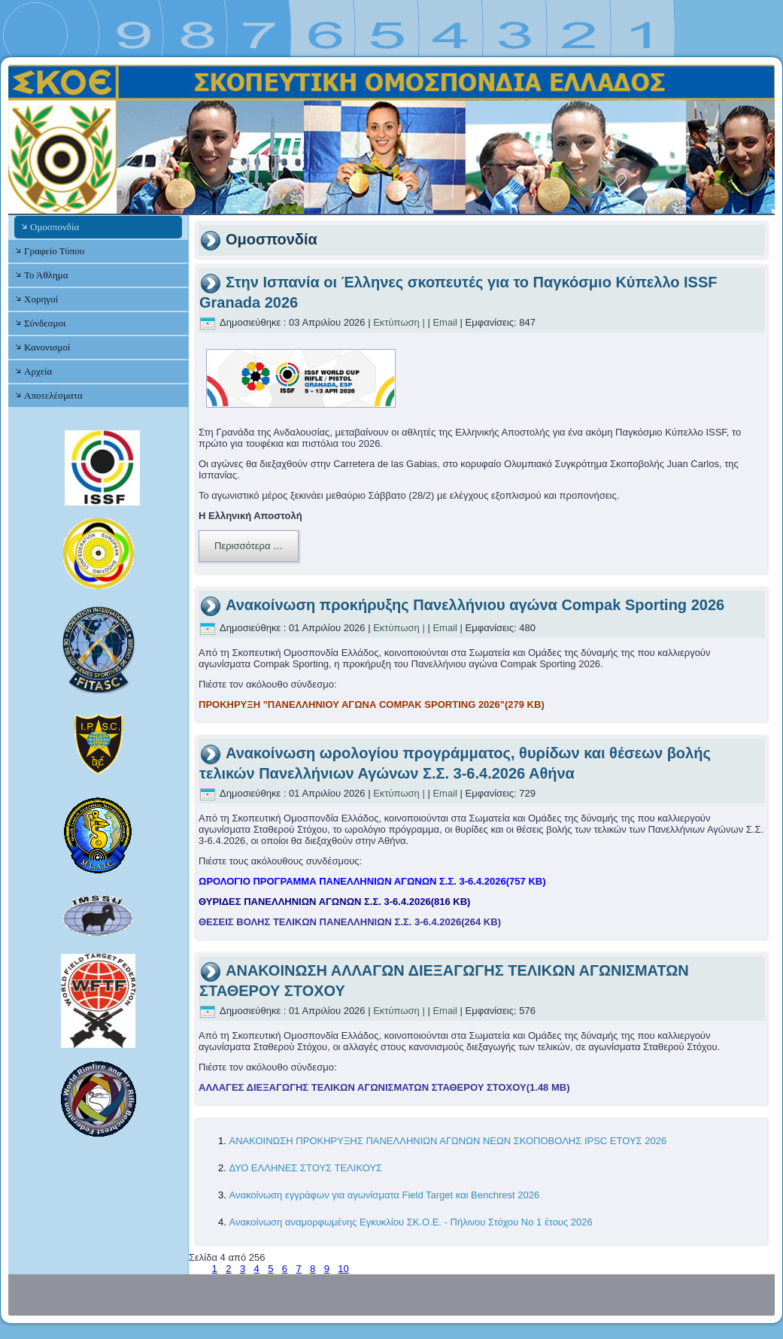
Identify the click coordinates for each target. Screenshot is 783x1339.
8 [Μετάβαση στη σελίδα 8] (312, 1268)
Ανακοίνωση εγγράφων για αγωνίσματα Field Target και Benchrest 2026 (384, 1195)
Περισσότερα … (248, 545)
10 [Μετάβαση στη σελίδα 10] (343, 1268)
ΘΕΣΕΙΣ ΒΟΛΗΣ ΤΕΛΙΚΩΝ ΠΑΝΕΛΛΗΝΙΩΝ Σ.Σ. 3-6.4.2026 (350, 922)
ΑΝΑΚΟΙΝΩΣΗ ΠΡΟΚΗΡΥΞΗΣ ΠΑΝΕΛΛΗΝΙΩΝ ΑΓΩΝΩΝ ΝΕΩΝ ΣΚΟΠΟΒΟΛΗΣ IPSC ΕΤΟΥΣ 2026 (447, 1140)
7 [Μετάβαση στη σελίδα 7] (298, 1268)
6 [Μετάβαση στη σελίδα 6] (284, 1268)
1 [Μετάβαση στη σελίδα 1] (214, 1268)
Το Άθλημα (46, 275)
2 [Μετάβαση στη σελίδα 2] (228, 1268)
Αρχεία (38, 371)
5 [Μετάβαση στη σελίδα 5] (270, 1268)
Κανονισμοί (47, 347)
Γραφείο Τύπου (54, 251)
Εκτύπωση (396, 322)
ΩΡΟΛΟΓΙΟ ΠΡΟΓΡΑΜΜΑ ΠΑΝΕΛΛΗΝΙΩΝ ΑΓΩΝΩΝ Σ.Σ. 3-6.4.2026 (372, 881)
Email (444, 322)
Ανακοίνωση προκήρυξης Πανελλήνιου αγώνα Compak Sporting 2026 (475, 605)
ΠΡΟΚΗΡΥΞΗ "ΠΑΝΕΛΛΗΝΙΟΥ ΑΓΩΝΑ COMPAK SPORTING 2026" (372, 704)
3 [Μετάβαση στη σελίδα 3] (242, 1268)
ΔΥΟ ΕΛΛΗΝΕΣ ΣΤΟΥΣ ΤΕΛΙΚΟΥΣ (305, 1168)
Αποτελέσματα (53, 395)
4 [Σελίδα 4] (256, 1268)
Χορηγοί (41, 299)
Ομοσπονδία (54, 226)
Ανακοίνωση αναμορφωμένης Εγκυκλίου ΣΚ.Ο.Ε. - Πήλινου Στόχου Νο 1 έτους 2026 (410, 1222)
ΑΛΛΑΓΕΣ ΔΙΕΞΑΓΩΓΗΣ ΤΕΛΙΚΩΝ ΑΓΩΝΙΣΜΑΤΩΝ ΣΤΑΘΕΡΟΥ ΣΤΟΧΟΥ (384, 1087)
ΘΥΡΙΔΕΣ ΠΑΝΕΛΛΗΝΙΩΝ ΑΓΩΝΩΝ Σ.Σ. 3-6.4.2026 (334, 901)
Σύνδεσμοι (44, 323)
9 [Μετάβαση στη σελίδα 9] (326, 1268)
